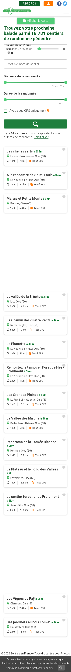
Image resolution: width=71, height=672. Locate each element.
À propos (29, 3)
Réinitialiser (41, 137)
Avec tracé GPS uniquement (27, 110)
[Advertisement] (35, 252)
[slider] (39, 48)
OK (61, 668)
